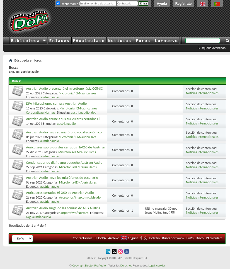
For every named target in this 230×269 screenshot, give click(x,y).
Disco (200, 238)
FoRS (190, 238)
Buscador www (173, 238)
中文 (143, 238)
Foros (143, 41)
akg (28, 217)
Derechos (126, 265)
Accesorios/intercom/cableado (80, 197)
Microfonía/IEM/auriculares (77, 93)
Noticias (119, 41)
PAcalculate (89, 41)
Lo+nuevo (166, 41)
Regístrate (183, 4)
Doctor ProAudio (95, 265)
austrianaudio (49, 97)
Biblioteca (28, 41)
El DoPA (100, 238)
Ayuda (162, 4)
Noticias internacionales (202, 93)
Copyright (78, 265)
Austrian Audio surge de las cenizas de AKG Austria (63, 208)
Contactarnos (82, 238)
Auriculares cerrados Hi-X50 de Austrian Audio (60, 192)
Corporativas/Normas (40, 112)
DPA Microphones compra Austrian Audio (56, 103)
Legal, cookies (157, 265)
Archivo (113, 238)
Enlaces (59, 41)
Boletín (154, 238)
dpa (93, 112)
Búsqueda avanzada (212, 48)
